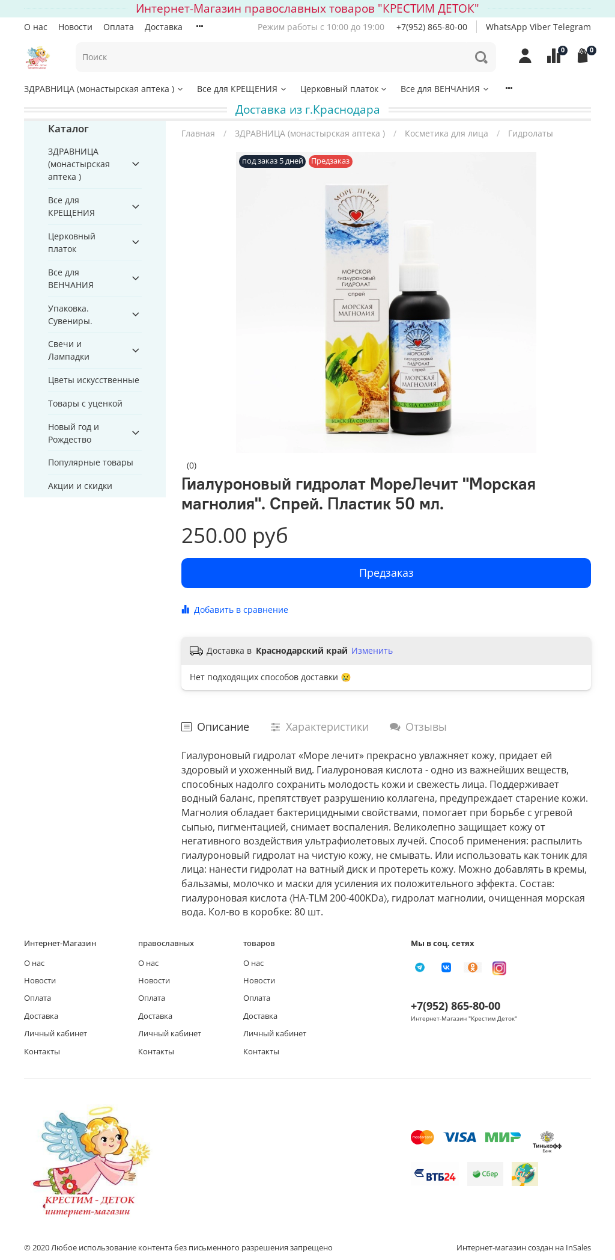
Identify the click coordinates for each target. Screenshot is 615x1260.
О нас (35, 26)
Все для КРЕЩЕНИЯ (242, 88)
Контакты (42, 1051)
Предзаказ (386, 572)
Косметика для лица (446, 133)
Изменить (372, 650)
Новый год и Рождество (73, 433)
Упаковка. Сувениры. (70, 315)
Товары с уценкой (85, 403)
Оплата (118, 26)
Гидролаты (530, 133)
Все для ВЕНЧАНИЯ (445, 88)
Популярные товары (90, 462)
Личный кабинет (55, 1033)
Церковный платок (344, 88)
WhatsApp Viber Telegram (538, 26)
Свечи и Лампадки (68, 350)
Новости (75, 26)
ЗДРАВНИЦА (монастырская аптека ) (104, 88)
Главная (198, 133)
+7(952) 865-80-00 (431, 26)
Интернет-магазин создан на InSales (523, 1248)
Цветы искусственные (93, 380)
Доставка (164, 26)
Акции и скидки (80, 485)
